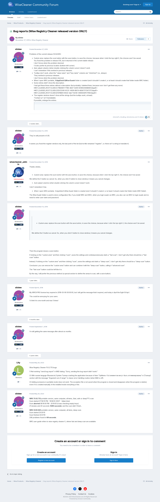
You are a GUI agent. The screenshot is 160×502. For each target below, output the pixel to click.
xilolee (20, 38)
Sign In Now (114, 460)
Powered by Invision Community (80, 499)
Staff (18, 17)
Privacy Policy (71, 494)
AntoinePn (116, 117)
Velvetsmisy (131, 117)
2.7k (18, 186)
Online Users (28, 17)
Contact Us (82, 494)
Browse (12, 13)
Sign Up (147, 4)
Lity (18, 362)
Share (129, 39)
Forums (10, 17)
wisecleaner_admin (18, 163)
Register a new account (46, 460)
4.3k (18, 71)
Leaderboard (41, 17)
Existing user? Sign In (132, 4)
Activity (21, 12)
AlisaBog (123, 117)
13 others (141, 117)
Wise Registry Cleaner (40, 40)
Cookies (91, 494)
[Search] (129, 12)
